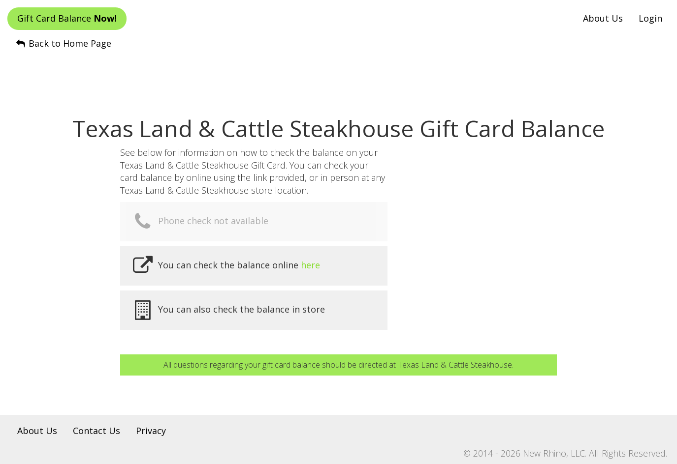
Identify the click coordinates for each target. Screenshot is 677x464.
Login (650, 18)
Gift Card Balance (67, 18)
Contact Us (96, 430)
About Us (603, 18)
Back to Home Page (63, 43)
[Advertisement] (339, 74)
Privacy (151, 430)
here (310, 265)
